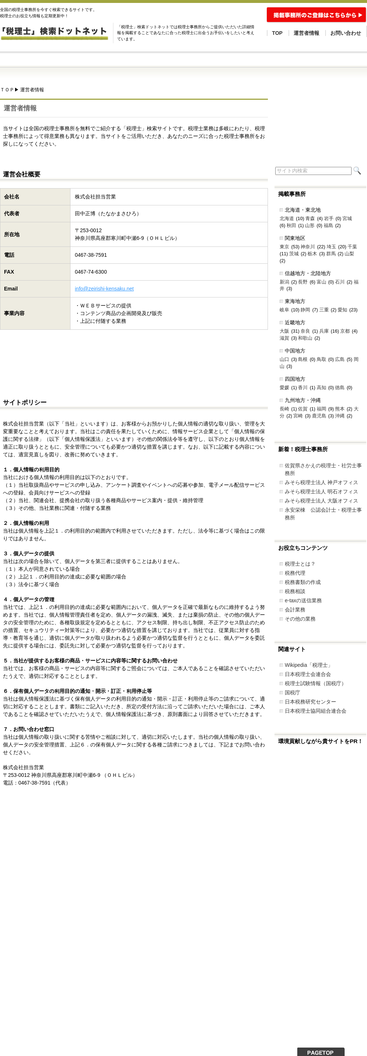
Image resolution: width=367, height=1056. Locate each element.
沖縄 (340, 416)
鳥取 (321, 359)
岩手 (329, 218)
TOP (277, 33)
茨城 (294, 253)
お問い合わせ (345, 33)
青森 (310, 218)
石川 (340, 282)
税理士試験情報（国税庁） (315, 683)
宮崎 (298, 416)
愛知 (342, 310)
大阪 (284, 331)
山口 (284, 359)
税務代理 (295, 573)
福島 (328, 225)
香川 (303, 387)
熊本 (340, 409)
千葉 (352, 246)
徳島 (340, 387)
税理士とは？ (300, 564)
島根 (303, 359)
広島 (340, 359)
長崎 (284, 409)
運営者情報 (306, 33)
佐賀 (303, 409)
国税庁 (292, 692)
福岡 (321, 409)
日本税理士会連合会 (308, 674)
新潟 (284, 282)
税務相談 (295, 591)
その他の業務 (300, 619)
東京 (284, 246)
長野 (303, 282)
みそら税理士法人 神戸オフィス (321, 482)
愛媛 (284, 387)
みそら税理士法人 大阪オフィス (321, 501)
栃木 (312, 253)
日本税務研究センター (310, 702)
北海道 (287, 218)
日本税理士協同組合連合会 (315, 711)
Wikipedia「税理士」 (309, 665)
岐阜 (284, 310)
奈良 (305, 331)
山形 (310, 225)
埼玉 (331, 246)
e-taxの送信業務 (303, 600)
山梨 (349, 253)
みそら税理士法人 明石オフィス (321, 491)
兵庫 (324, 331)
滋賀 (284, 338)
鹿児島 (319, 416)
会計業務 (295, 610)
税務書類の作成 (303, 582)
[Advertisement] (133, 360)
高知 (321, 387)
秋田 (291, 225)
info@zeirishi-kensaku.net (104, 289)
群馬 (331, 253)
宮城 (347, 218)
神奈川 (308, 246)
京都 (345, 331)
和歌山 (305, 338)
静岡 (305, 310)
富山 (321, 282)
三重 (324, 310)
